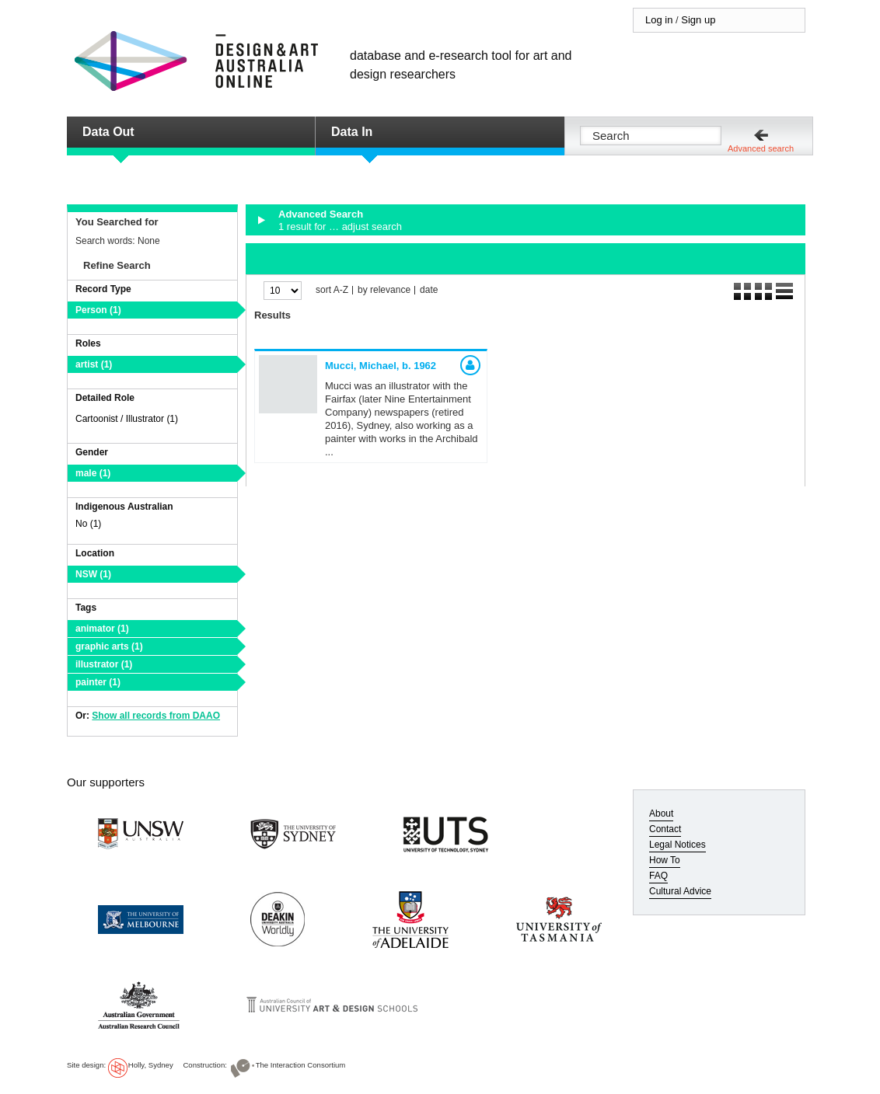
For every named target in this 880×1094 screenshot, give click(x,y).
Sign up (698, 20)
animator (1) (102, 628)
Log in (658, 20)
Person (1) (98, 310)
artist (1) (93, 364)
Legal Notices (677, 844)
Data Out (108, 131)
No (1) (88, 523)
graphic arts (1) (109, 646)
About (661, 813)
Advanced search (761, 148)
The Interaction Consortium (301, 1065)
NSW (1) (93, 574)
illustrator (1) (103, 664)
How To (664, 860)
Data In (351, 131)
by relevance (384, 290)
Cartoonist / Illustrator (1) (126, 418)
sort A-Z (332, 290)
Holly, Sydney (150, 1065)
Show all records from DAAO (156, 715)
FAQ (658, 875)
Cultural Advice (680, 891)
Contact (665, 829)
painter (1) (97, 682)
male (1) (92, 473)
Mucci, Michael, (380, 365)
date (429, 290)
